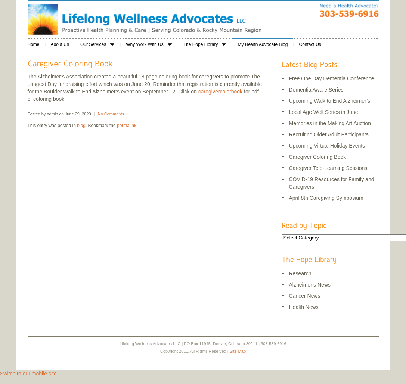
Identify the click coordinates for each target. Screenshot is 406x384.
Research (300, 273)
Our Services (97, 44)
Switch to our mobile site (28, 374)
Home (34, 44)
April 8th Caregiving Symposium (326, 198)
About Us (60, 44)
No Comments (111, 114)
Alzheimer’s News (310, 285)
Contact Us (310, 44)
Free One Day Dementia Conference (331, 78)
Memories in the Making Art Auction (330, 123)
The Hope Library (204, 44)
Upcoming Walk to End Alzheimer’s (330, 101)
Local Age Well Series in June (323, 112)
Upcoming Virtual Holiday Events (327, 146)
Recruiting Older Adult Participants (329, 134)
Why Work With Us (148, 44)
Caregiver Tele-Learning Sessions (328, 168)
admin (53, 114)
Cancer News (304, 296)
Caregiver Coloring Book (317, 157)
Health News (304, 307)
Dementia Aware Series (316, 90)
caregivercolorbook (220, 92)
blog (81, 125)
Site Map (238, 351)
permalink (126, 125)
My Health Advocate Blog (263, 44)
